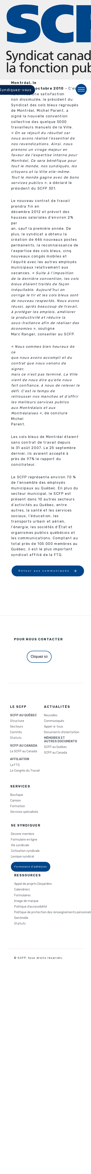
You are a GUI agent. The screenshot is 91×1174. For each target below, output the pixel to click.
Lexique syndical (22, 856)
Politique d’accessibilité (30, 906)
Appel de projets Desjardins (33, 884)
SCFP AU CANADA (23, 746)
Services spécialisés (24, 812)
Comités (16, 732)
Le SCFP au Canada (23, 751)
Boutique (16, 795)
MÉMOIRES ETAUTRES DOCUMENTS (60, 739)
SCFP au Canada (55, 752)
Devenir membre (22, 834)
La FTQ (15, 765)
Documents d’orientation (61, 732)
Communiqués (54, 721)
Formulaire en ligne (24, 839)
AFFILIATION (19, 759)
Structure (17, 721)
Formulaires (22, 895)
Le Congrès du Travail (25, 770)
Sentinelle (21, 918)
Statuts (16, 738)
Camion (15, 800)
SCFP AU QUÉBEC (23, 715)
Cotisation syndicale (25, 851)
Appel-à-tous (53, 726)
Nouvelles (50, 715)
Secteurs (16, 726)
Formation (17, 806)
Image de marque (26, 901)
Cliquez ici (39, 656)
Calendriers (22, 889)
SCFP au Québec (55, 747)
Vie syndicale (20, 845)
